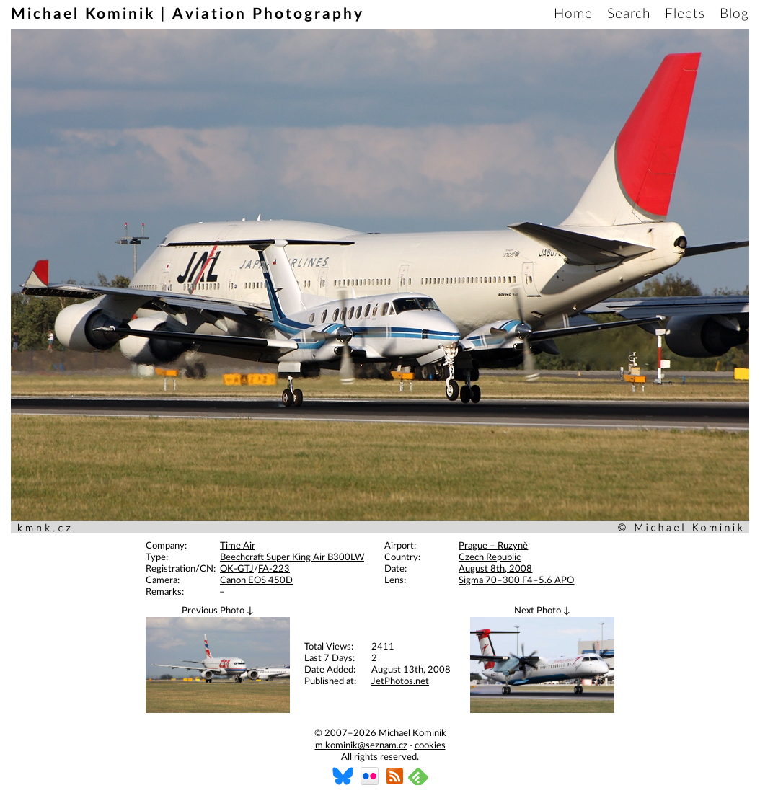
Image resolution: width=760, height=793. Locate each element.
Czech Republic (490, 557)
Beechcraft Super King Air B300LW (292, 557)
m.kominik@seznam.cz (361, 745)
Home (573, 14)
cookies (430, 745)
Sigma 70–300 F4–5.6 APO (516, 580)
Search (628, 14)
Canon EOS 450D (256, 580)
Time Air (237, 546)
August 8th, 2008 (495, 569)
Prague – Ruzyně (493, 546)
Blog (734, 14)
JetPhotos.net (400, 681)
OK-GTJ (237, 569)
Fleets (685, 14)
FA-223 (274, 569)
